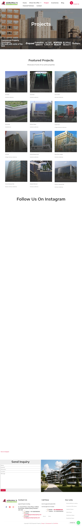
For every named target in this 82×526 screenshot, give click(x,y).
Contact (39, 6)
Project (46, 3)
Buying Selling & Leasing (71, 503)
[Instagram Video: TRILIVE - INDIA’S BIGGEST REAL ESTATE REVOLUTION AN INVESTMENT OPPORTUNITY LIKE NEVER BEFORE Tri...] (41, 348)
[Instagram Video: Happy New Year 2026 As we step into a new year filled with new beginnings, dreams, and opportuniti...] (41, 265)
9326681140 (74, 4)
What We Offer (35, 2)
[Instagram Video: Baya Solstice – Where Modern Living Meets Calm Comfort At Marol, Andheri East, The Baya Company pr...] (41, 389)
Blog (62, 3)
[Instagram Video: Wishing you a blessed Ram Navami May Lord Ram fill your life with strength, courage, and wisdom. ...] (41, 224)
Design (42, 523)
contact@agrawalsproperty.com (32, 514)
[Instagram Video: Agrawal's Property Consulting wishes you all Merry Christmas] (41, 307)
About (44, 516)
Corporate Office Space (71, 506)
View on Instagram (5, 451)
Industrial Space (69, 509)
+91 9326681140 (58, 509)
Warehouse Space (70, 515)
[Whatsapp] (78, 522)
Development (49, 523)
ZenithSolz (55, 523)
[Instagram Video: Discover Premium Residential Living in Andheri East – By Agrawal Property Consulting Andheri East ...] (41, 430)
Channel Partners (28, 6)
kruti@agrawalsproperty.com (32, 517)
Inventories (55, 3)
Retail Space (69, 512)
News (49, 516)
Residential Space (70, 518)
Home (25, 3)
